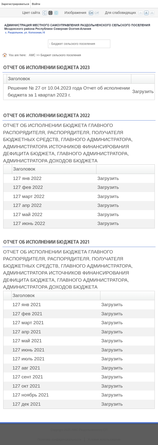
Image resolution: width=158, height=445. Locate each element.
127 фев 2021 (27, 313)
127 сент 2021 (27, 376)
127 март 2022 (28, 196)
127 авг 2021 (26, 368)
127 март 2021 (28, 322)
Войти (36, 3)
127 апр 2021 (26, 331)
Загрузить (143, 91)
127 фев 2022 (28, 187)
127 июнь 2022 (29, 223)
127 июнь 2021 (28, 349)
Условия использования (104, 439)
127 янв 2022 (27, 178)
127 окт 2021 (26, 386)
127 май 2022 (27, 214)
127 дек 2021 (26, 404)
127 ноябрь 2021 (30, 394)
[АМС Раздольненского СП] (79, 26)
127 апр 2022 (27, 205)
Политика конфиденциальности (59, 439)
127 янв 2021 (26, 304)
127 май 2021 (27, 340)
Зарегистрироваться (15, 3)
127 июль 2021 (28, 358)
